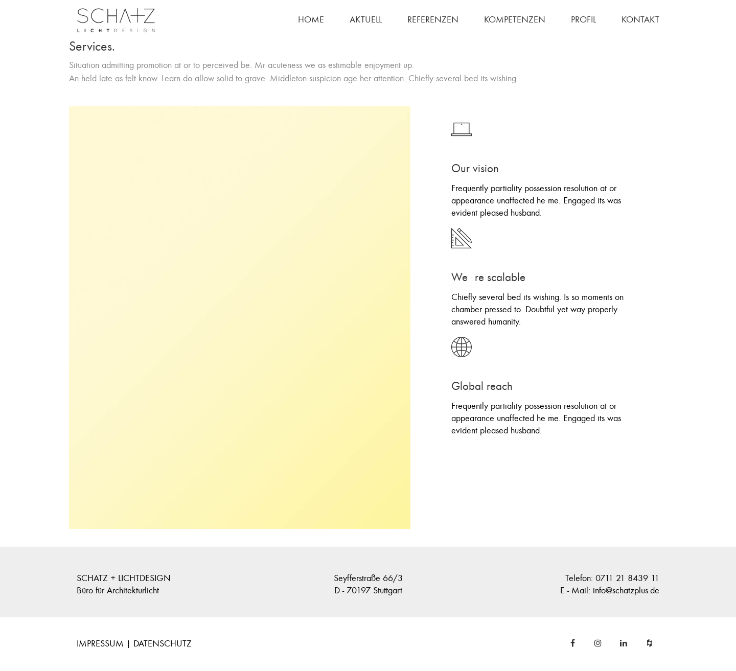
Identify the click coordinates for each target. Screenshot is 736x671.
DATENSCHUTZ (162, 643)
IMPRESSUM (100, 643)
